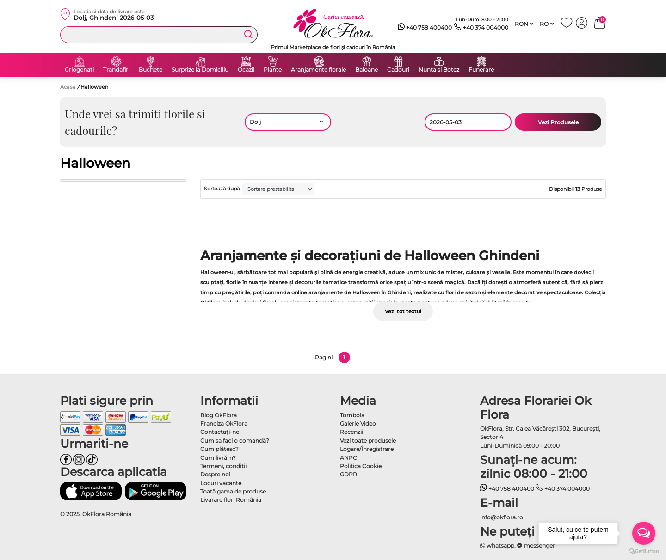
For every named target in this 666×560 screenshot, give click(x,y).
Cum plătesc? (219, 448)
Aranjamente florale (318, 70)
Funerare (481, 70)
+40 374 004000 (481, 27)
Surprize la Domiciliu (200, 70)
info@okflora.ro (501, 517)
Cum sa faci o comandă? (234, 440)
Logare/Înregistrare (367, 448)
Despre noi (215, 474)
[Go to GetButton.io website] (644, 551)
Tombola (352, 415)
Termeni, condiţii (223, 466)
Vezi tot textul (403, 311)
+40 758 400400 (425, 27)
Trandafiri (116, 70)
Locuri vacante (220, 483)
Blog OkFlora (218, 415)
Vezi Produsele (558, 122)
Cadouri (398, 70)
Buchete (150, 70)
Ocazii (246, 70)
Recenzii (351, 431)
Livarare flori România (230, 499)
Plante (273, 70)
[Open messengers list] (643, 533)
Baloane (366, 70)
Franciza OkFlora (223, 423)
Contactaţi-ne (219, 431)
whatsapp (497, 545)
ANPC (348, 457)
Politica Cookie (361, 466)
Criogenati (79, 70)
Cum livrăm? (218, 457)
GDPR (348, 474)
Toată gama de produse (233, 491)
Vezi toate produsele (368, 440)
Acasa (68, 87)
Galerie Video (358, 423)
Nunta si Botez (439, 70)
